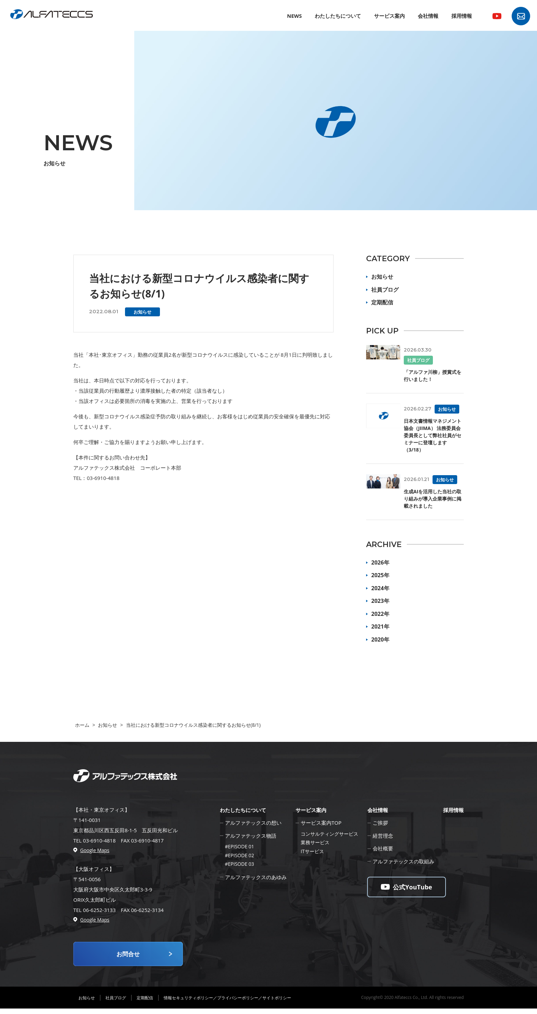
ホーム (82, 725)
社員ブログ (385, 289)
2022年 (380, 614)
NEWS (294, 15)
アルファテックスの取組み (403, 861)
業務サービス (315, 842)
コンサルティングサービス (329, 834)
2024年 (380, 588)
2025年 (380, 575)
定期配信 (382, 302)
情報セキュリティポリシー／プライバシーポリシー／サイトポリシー (227, 1003)
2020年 (380, 639)
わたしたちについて (338, 15)
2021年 (380, 626)
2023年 (380, 601)
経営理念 (383, 835)
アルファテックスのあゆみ (256, 877)
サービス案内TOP (321, 822)
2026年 (380, 562)
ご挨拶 (380, 822)
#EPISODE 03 (239, 864)
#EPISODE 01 (239, 846)
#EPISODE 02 (239, 855)
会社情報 (428, 15)
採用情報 (461, 15)
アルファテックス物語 (250, 835)
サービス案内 (389, 15)
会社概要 (383, 848)
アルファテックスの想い (253, 822)
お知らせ (382, 276)
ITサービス (312, 851)
